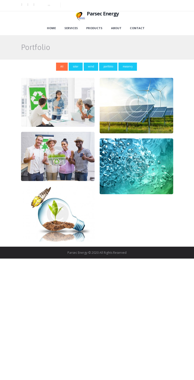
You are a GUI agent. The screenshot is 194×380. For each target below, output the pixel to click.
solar (75, 66)
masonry (128, 66)
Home (51, 28)
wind (91, 66)
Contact (137, 28)
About (116, 28)
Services (71, 28)
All (61, 66)
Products (94, 28)
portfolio (108, 66)
